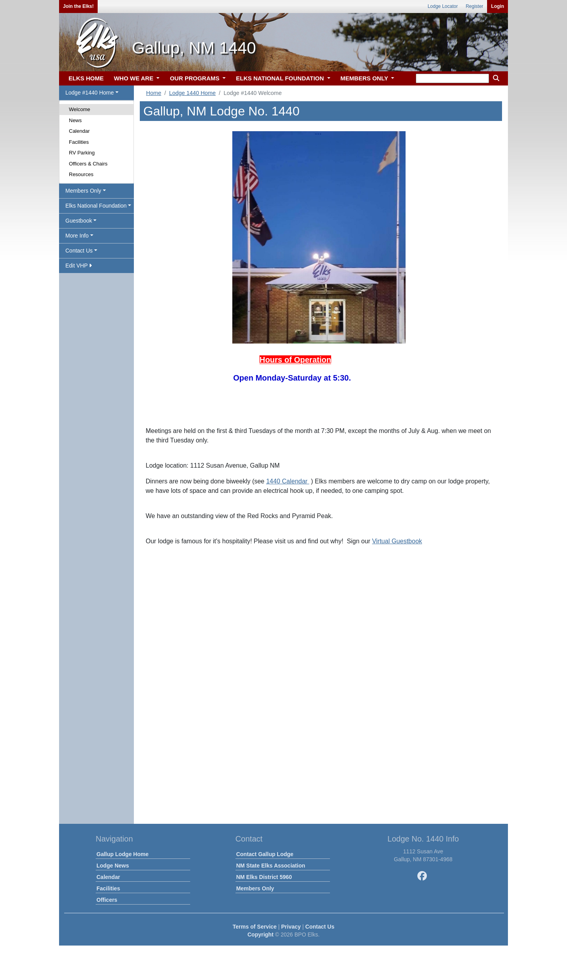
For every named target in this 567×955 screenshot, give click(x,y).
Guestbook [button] (78, 220)
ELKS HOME (86, 78)
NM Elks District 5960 (264, 877)
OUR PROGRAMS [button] (195, 78)
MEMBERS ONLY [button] (365, 78)
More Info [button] (77, 235)
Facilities (79, 142)
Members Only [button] (83, 191)
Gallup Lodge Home (122, 854)
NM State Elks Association (270, 865)
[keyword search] (452, 78)
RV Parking (82, 153)
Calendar (79, 131)
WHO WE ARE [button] (134, 78)
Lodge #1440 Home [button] (89, 92)
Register (475, 6)
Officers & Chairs (88, 164)
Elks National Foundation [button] (96, 206)
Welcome (79, 109)
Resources (81, 174)
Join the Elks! (78, 6)
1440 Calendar (287, 481)
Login (497, 6)
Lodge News (112, 865)
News (75, 120)
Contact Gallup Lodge (264, 854)
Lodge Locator (443, 6)
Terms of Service (255, 926)
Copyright (260, 934)
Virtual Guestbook (397, 541)
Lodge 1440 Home (192, 93)
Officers (106, 900)
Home (153, 93)
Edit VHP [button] (78, 265)
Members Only (255, 888)
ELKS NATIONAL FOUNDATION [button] (281, 78)
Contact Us (319, 926)
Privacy (291, 926)
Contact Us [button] (79, 250)
